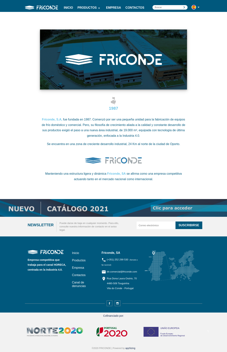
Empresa (113, 7)
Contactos (134, 7)
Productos (90, 8)
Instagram (117, 303)
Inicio (68, 7)
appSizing (130, 348)
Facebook (109, 303)
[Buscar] (170, 7)
